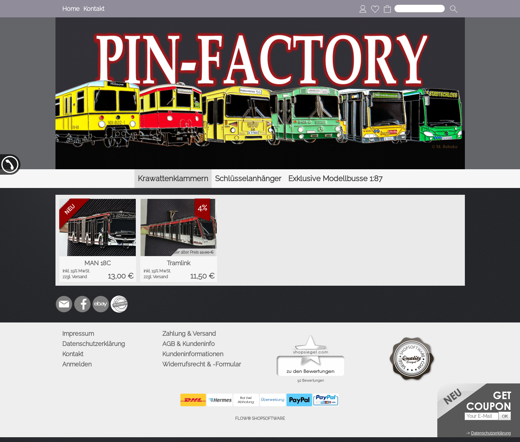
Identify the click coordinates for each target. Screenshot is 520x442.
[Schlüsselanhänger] (248, 178)
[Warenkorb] (387, 8)
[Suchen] (419, 8)
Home (71, 8)
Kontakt (93, 8)
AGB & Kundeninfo (188, 343)
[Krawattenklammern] (173, 178)
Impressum (78, 333)
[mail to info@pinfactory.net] (63, 304)
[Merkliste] (375, 8)
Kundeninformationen (192, 354)
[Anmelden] (362, 8)
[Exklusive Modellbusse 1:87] (335, 178)
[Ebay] (100, 304)
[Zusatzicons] (119, 304)
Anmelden (77, 364)
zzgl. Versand (75, 276)
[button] (453, 8)
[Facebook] (82, 304)
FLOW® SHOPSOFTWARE (260, 418)
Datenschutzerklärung (93, 343)
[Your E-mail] (482, 416)
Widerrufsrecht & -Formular (201, 364)
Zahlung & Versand (189, 333)
